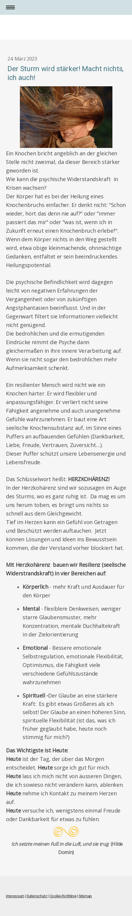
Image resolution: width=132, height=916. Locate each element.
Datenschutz (37, 896)
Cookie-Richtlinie (63, 896)
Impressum (15, 896)
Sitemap (85, 896)
